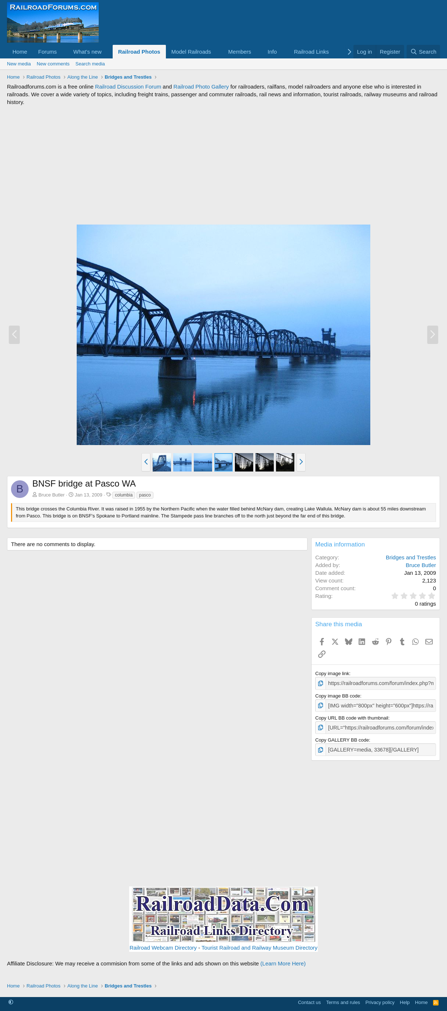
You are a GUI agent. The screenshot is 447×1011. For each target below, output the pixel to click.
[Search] (423, 51)
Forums (47, 52)
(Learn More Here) (283, 961)
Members (239, 52)
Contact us (309, 999)
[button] (63, 51)
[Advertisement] (223, 165)
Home (19, 52)
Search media (90, 64)
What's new (87, 52)
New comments (53, 64)
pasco (145, 495)
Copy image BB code (337, 695)
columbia (123, 495)
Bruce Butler (52, 495)
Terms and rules (343, 999)
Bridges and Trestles (411, 557)
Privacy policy (380, 999)
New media (19, 64)
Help (405, 999)
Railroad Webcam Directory (163, 945)
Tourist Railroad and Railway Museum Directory (259, 945)
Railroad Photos (139, 52)
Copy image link (332, 673)
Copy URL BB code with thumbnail (351, 716)
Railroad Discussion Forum (128, 86)
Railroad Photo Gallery (201, 86)
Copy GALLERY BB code (342, 738)
